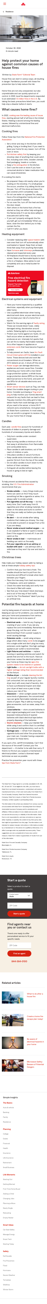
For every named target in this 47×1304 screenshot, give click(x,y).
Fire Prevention (8, 1261)
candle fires (16, 427)
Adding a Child (8, 1194)
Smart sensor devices (16, 387)
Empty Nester (8, 1218)
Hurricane (7, 1270)
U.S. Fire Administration (23, 484)
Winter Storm (8, 1290)
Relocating (7, 1213)
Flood (5, 1266)
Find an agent (19, 954)
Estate (5, 1139)
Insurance (6, 1153)
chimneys (28, 250)
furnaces (15, 250)
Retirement (7, 1163)
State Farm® (23, 75)
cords (30, 641)
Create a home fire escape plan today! (35, 1017)
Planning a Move (9, 1203)
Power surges (12, 366)
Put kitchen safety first (17, 154)
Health (5, 1148)
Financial (6, 1143)
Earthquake (7, 1256)
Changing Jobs (8, 1199)
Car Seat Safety (9, 1230)
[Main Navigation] (4, 4)
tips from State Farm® (11, 763)
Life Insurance (8, 1158)
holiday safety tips (27, 566)
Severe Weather (9, 1275)
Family (5, 1117)
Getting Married (9, 1184)
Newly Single (8, 1208)
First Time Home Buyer (11, 1189)
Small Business (8, 1167)
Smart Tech (7, 1239)
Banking (6, 1112)
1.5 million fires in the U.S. (27, 99)
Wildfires (6, 1285)
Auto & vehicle (8, 1108)
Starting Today (8, 1244)
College (5, 1134)
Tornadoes (7, 1280)
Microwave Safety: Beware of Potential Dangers (35, 1064)
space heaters (34, 240)
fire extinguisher (20, 165)
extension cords (13, 347)
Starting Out (7, 1179)
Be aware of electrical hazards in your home (35, 1041)
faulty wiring (39, 323)
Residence (7, 1122)
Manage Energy (9, 1234)
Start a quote (19, 914)
